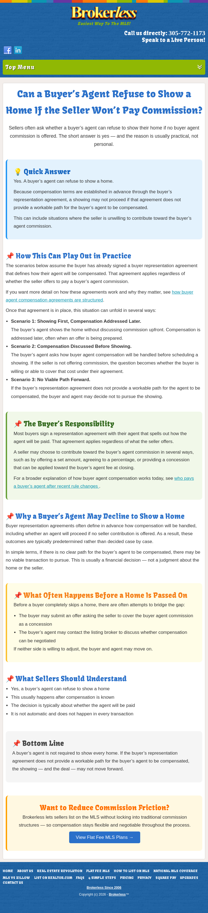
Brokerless (117, 894)
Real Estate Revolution (59, 871)
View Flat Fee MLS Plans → (104, 837)
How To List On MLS (131, 871)
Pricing (127, 877)
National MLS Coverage (175, 871)
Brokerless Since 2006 (104, 888)
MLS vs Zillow (16, 877)
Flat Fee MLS (98, 871)
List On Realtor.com (53, 877)
